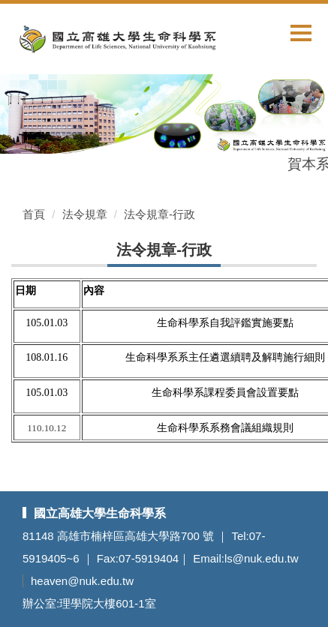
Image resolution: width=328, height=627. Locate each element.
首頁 (34, 214)
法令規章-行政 (159, 214)
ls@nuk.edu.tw (261, 558)
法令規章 (84, 214)
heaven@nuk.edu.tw (82, 580)
